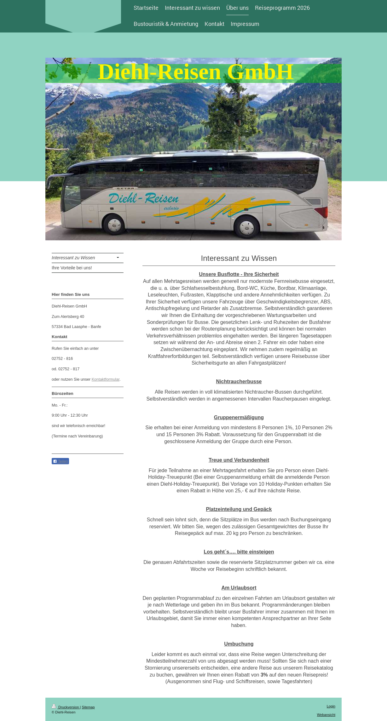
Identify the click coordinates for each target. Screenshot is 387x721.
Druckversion (66, 707)
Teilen (60, 461)
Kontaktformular (105, 379)
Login (331, 706)
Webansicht (326, 715)
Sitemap (88, 707)
